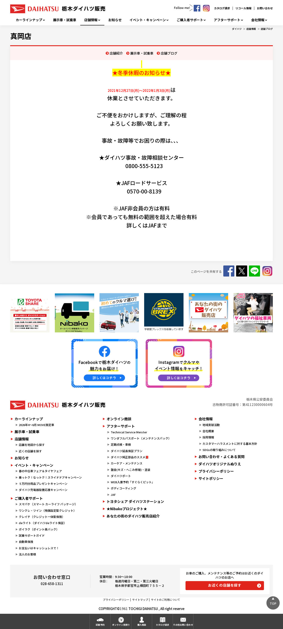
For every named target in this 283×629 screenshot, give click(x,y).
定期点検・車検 (121, 444)
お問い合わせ (265, 8)
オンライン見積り (121, 624)
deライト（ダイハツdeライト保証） (43, 523)
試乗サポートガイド (32, 535)
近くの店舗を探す (30, 451)
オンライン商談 (119, 418)
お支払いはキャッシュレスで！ (39, 548)
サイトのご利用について (165, 599)
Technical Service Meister (129, 432)
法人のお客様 (27, 554)
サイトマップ (140, 599)
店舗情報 (91, 20)
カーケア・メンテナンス (126, 463)
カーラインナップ (29, 20)
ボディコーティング (123, 488)
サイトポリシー (211, 478)
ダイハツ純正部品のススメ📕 (130, 457)
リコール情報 (243, 8)
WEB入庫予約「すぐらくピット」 (133, 482)
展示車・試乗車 (64, 20)
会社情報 (257, 20)
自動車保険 (26, 542)
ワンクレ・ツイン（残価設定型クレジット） (47, 510)
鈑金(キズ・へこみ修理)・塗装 (130, 470)
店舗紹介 (116, 53)
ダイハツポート (121, 476)
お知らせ (115, 20)
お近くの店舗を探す (224, 585)
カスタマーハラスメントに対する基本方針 (230, 443)
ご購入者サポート (190, 20)
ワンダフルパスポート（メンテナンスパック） (141, 438)
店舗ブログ (267, 28)
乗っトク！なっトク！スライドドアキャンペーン (50, 477)
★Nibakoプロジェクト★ (127, 508)
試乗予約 (100, 624)
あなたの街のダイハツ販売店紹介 (133, 516)
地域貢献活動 (211, 425)
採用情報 (208, 437)
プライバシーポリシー (216, 471)
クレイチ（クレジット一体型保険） (42, 517)
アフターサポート (227, 20)
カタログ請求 (222, 8)
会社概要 (208, 431)
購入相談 (141, 624)
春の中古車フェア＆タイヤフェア (40, 471)
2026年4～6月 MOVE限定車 (36, 425)
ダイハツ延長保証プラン (126, 451)
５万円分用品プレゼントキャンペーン (43, 483)
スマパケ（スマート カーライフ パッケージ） (48, 504)
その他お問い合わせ (183, 624)
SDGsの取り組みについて (219, 450)
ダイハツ (237, 28)
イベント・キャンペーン (148, 20)
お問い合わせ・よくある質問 (222, 456)
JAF (113, 495)
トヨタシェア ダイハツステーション (135, 501)
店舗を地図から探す (32, 445)
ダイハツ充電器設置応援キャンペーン (43, 490)
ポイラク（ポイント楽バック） (39, 529)
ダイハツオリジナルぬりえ (220, 463)
